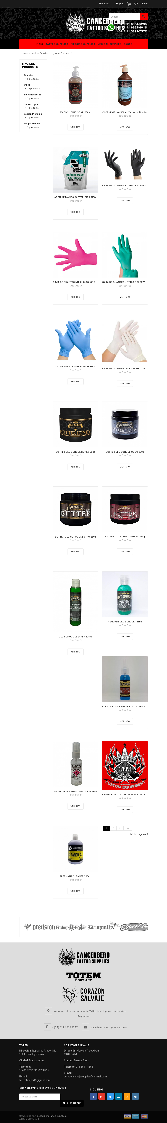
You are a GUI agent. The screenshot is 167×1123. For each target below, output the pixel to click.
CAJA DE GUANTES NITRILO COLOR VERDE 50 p (129, 282)
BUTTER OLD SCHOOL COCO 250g (125, 452)
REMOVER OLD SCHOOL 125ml (125, 621)
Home (25, 53)
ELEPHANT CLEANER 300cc (75, 876)
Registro (120, 3)
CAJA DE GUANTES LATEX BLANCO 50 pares (127, 368)
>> (127, 828)
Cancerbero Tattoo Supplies (51, 1116)
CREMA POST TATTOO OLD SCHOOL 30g (125, 794)
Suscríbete (73, 1103)
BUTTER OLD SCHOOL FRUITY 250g (125, 536)
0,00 (136, 3)
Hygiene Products (60, 53)
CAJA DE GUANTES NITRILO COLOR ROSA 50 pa (80, 282)
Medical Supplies (40, 53)
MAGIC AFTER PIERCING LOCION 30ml (75, 791)
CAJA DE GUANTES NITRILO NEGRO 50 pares (127, 185)
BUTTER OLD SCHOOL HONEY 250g (75, 452)
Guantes (28, 75)
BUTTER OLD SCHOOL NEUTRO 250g (75, 536)
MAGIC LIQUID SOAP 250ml (75, 112)
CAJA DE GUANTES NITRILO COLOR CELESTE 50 (80, 366)
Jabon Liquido (32, 104)
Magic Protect (32, 123)
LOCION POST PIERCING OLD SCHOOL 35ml (127, 706)
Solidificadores (32, 94)
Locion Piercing (33, 114)
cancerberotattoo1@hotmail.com (108, 1027)
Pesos (145, 3)
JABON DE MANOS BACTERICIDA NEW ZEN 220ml (81, 197)
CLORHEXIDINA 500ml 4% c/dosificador (125, 112)
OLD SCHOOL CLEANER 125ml (75, 636)
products (33, 79)
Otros (27, 84)
